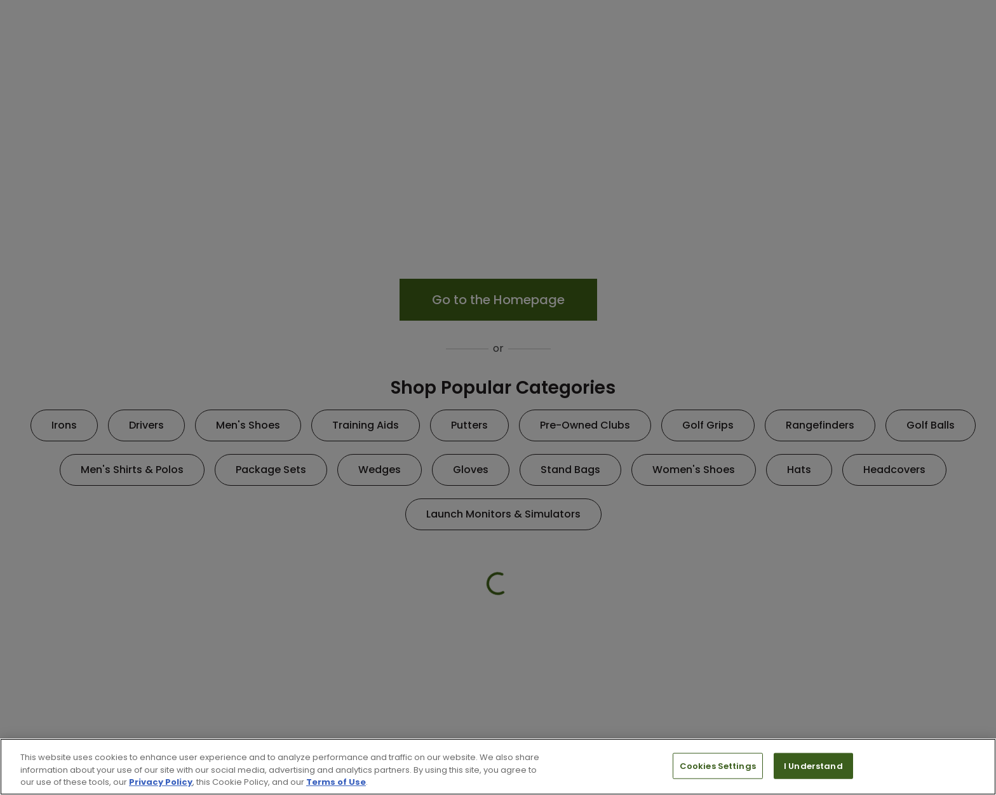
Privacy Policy (160, 782)
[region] (498, 766)
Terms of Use (336, 782)
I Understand (813, 765)
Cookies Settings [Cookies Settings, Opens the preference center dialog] (718, 765)
